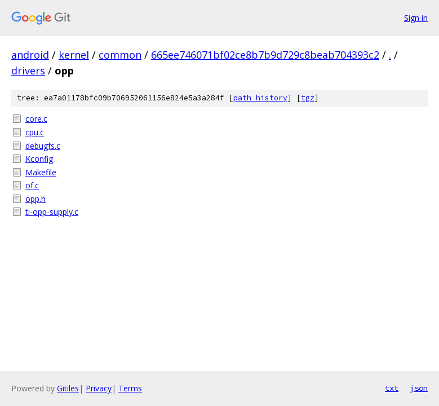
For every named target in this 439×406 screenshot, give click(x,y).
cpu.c (34, 132)
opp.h (35, 198)
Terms (130, 388)
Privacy (99, 388)
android (30, 54)
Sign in (416, 17)
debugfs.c (42, 145)
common (120, 54)
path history (260, 98)
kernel (74, 54)
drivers (28, 70)
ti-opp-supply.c (51, 211)
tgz (307, 98)
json (419, 388)
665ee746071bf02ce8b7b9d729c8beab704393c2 (265, 54)
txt (391, 388)
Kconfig (39, 158)
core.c (36, 118)
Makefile (40, 172)
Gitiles (68, 388)
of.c (32, 185)
